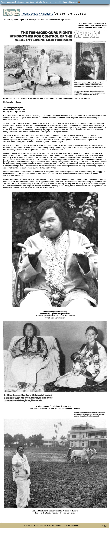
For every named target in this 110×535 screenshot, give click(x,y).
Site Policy (47, 525)
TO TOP (104, 526)
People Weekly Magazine (37, 13)
